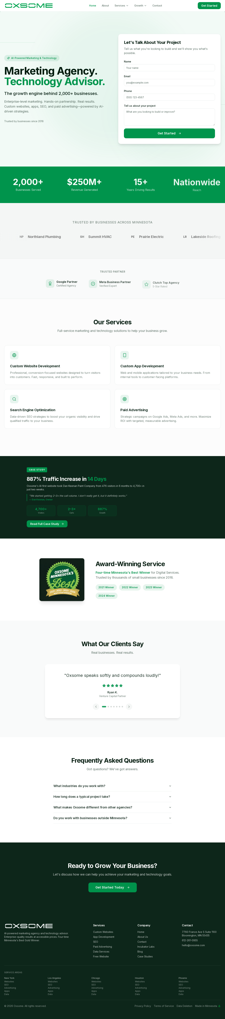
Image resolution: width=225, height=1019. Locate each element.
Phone (128, 91)
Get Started (209, 5)
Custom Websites (103, 931)
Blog (140, 951)
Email (127, 76)
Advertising (10, 988)
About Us (142, 936)
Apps (7, 991)
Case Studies (145, 956)
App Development (103, 936)
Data (6, 994)
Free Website (101, 956)
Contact (157, 5)
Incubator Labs (146, 946)
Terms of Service (164, 1005)
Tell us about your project (140, 106)
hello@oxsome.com (193, 945)
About (105, 5)
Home (92, 5)
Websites (9, 981)
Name (127, 62)
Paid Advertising (102, 946)
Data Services (101, 951)
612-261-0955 (190, 940)
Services (122, 5)
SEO (95, 941)
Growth (140, 5)
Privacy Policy (143, 1005)
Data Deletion (184, 1005)
